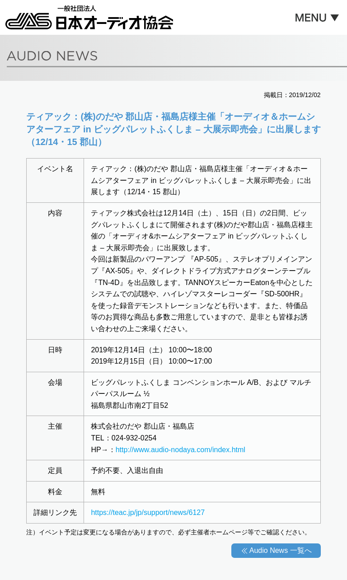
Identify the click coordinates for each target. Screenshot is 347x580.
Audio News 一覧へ (280, 550)
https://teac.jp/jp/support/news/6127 (148, 512)
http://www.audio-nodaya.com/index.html (180, 450)
